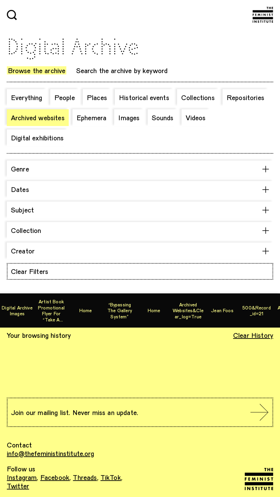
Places (97, 97)
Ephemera (91, 117)
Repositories (245, 97)
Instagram (22, 477)
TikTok (111, 477)
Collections (198, 97)
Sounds (163, 117)
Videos (196, 117)
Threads (85, 477)
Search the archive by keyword (122, 70)
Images (128, 117)
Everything (26, 97)
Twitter (18, 486)
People (64, 97)
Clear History (253, 335)
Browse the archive (37, 70)
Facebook (54, 477)
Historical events (144, 97)
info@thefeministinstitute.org (50, 453)
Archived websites (38, 117)
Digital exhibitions (37, 138)
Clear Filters (29, 271)
